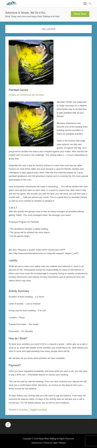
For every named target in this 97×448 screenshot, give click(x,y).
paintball (42, 409)
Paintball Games (18, 90)
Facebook (8, 424)
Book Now (80, 13)
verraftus (39, 95)
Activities (23, 409)
